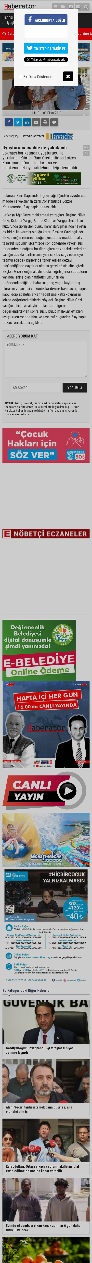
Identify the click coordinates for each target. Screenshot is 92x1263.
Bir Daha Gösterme (35, 76)
